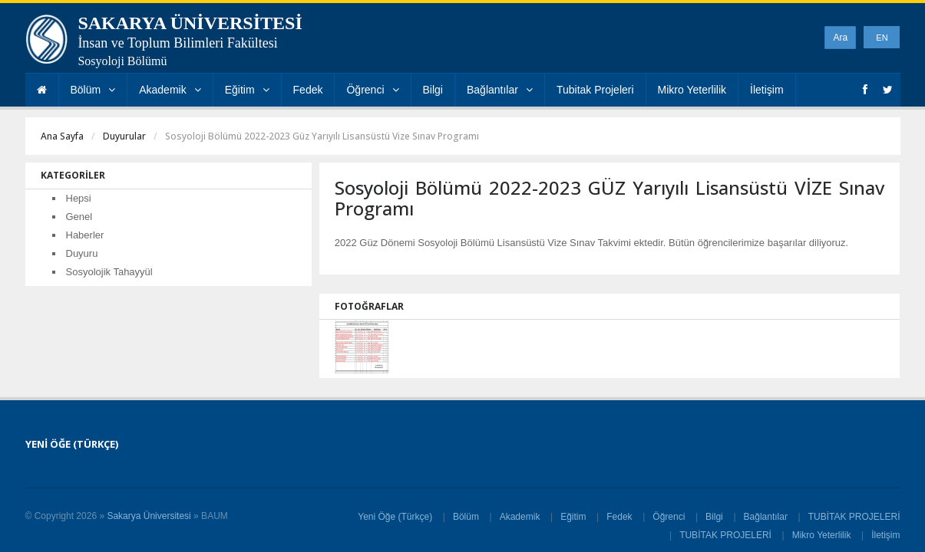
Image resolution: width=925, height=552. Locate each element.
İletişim (767, 90)
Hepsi (78, 198)
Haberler (85, 235)
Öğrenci (372, 90)
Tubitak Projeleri (595, 90)
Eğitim (247, 90)
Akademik (169, 90)
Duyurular (124, 136)
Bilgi (433, 90)
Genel (79, 216)
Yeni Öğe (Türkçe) (395, 516)
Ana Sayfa (62, 136)
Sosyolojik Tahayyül (109, 272)
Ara (840, 37)
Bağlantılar (500, 90)
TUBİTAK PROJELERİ (854, 516)
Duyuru (82, 253)
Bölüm (93, 90)
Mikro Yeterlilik (692, 90)
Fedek (308, 90)
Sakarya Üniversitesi (148, 516)
